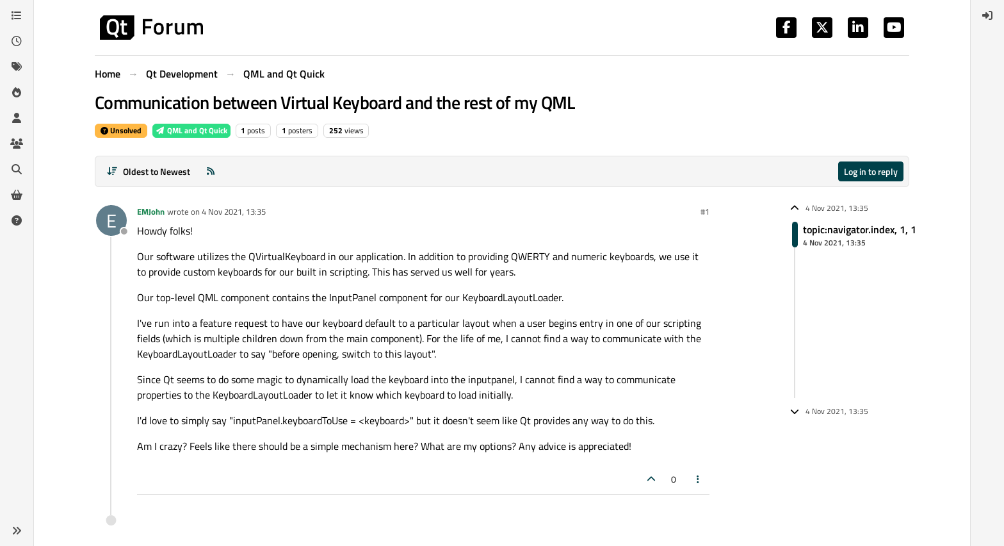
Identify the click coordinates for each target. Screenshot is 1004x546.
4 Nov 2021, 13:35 (234, 211)
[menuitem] (987, 15)
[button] (16, 530)
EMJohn (151, 211)
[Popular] (16, 92)
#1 (704, 211)
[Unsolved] (16, 220)
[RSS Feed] (210, 171)
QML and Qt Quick (191, 130)
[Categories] (16, 15)
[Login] (987, 15)
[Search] (16, 169)
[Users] (16, 118)
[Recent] (16, 41)
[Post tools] (698, 479)
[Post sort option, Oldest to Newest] (148, 171)
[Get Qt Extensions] (16, 195)
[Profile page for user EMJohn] (111, 220)
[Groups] (16, 143)
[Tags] (16, 66)
